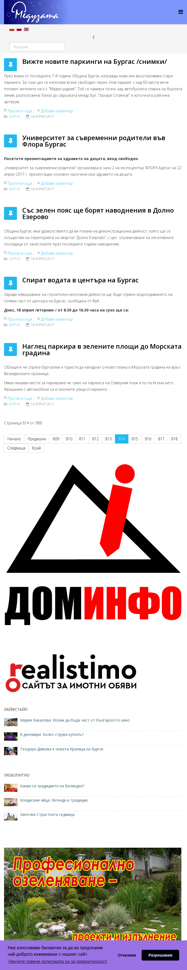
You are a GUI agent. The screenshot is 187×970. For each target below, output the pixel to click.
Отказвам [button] (127, 955)
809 (56, 438)
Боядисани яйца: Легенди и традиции (54, 800)
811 (82, 438)
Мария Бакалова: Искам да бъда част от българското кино (75, 720)
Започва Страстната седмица (47, 814)
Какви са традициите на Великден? (52, 785)
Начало (14, 438)
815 (135, 438)
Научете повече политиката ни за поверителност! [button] (58, 961)
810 (69, 438)
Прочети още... (21, 110)
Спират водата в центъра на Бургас (80, 279)
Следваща (16, 448)
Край (36, 448)
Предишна (37, 438)
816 (148, 438)
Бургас (15, 116)
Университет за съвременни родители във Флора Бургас (93, 140)
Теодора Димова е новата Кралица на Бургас (62, 748)
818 (174, 438)
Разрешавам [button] (160, 955)
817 (161, 438)
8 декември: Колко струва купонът (52, 734)
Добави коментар (57, 110)
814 (121, 438)
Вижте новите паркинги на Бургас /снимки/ (94, 61)
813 (108, 438)
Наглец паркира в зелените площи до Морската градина (102, 349)
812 (95, 438)
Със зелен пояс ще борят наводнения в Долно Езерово (98, 213)
